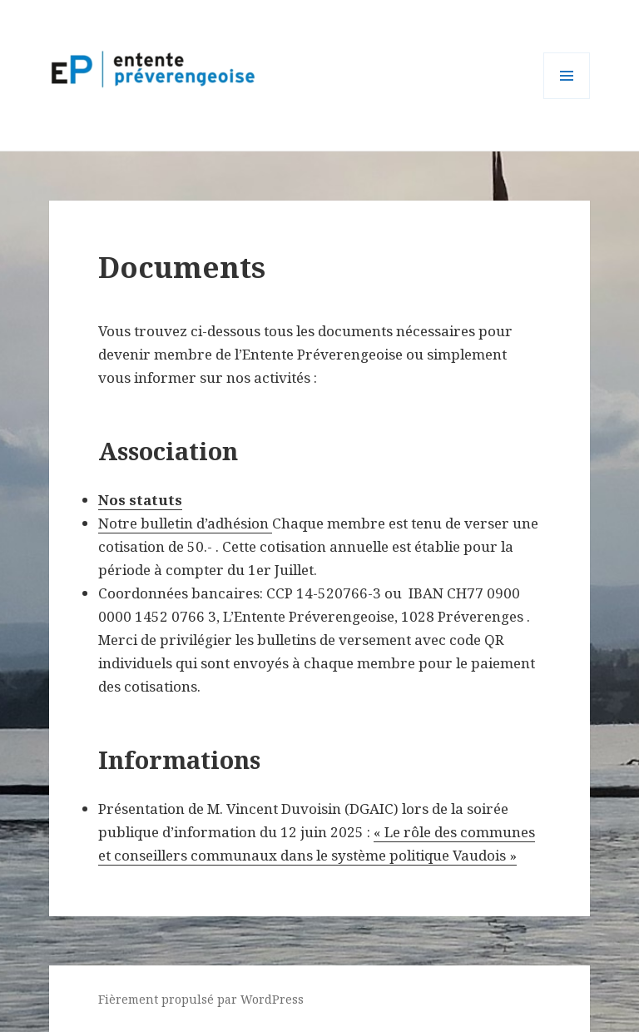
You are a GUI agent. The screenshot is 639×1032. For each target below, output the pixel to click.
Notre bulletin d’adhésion (185, 523)
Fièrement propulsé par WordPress (201, 999)
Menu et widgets (567, 98)
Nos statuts (140, 499)
